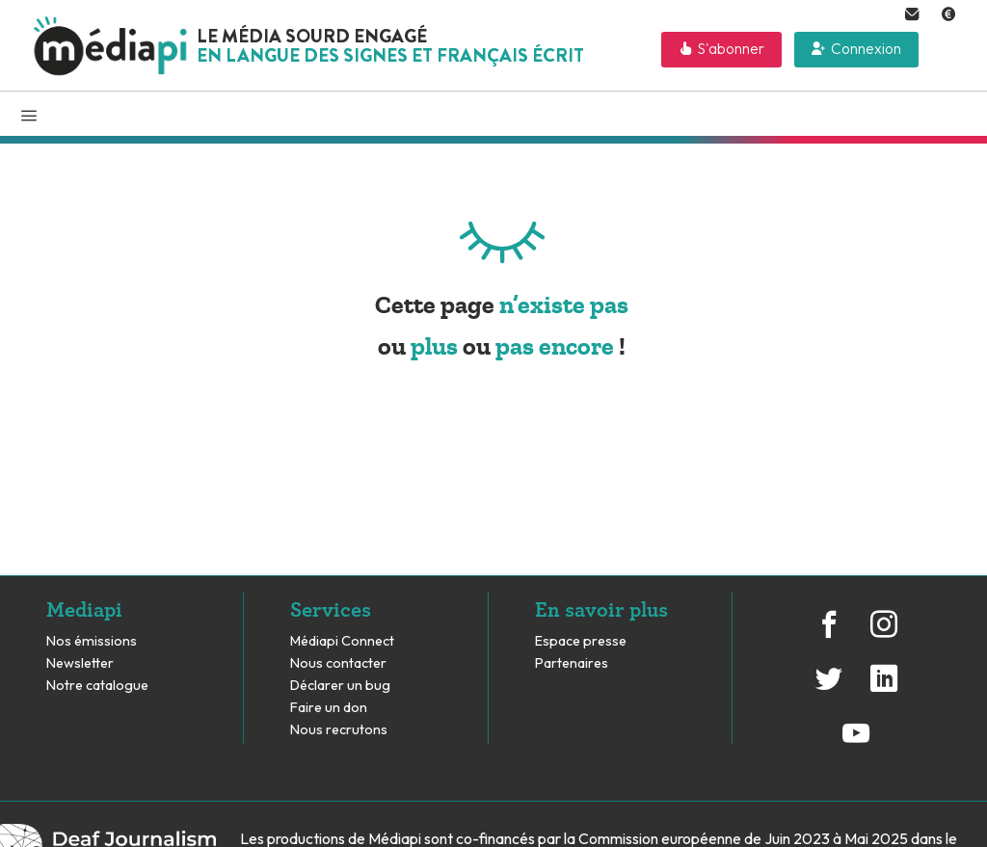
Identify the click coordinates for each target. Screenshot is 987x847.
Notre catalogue (97, 685)
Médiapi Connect (342, 641)
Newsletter (80, 663)
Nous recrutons (338, 730)
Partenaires (573, 663)
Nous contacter (338, 663)
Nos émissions (91, 641)
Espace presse (581, 641)
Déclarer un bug (340, 685)
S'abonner (731, 49)
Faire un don (328, 708)
